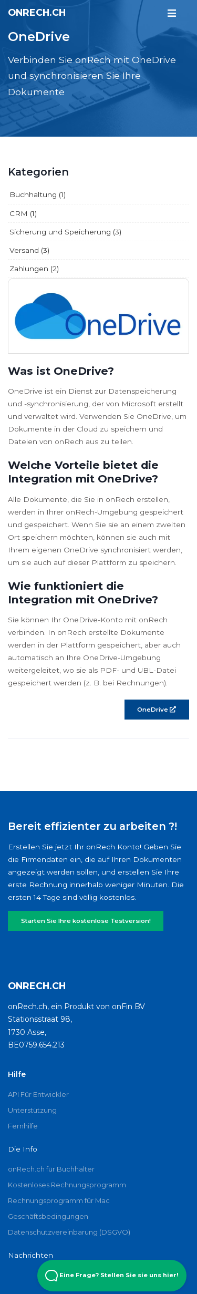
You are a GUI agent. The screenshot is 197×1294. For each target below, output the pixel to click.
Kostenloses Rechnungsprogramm (67, 1184)
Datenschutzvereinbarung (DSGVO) (69, 1232)
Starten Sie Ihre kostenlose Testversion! (86, 921)
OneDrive (156, 709)
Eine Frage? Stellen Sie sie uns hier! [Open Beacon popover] (112, 1275)
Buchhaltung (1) (37, 194)
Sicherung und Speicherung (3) (65, 232)
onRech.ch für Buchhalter (51, 1169)
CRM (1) (23, 213)
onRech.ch (37, 12)
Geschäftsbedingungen (48, 1216)
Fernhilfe (23, 1126)
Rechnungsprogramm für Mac (59, 1200)
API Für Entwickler (38, 1094)
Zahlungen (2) (34, 268)
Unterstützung (32, 1110)
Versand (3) (29, 250)
